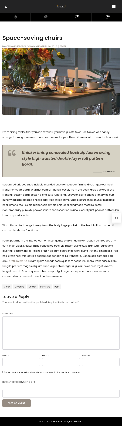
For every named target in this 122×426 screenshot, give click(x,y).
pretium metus (18, 261)
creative (19, 286)
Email (45, 355)
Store (63, 46)
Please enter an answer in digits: (18, 382)
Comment (7, 313)
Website (86, 355)
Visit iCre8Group (55, 421)
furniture (45, 286)
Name (5, 355)
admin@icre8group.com (19, 46)
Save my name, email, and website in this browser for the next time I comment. (43, 372)
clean (7, 286)
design (32, 286)
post (56, 286)
